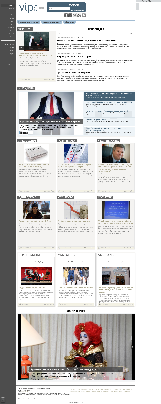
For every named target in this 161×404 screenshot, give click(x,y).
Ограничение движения (75, 391)
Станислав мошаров (118, 391)
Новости (11, 8)
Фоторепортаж (9, 44)
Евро (111, 389)
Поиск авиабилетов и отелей (28, 22)
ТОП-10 (11, 34)
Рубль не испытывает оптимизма (74, 221)
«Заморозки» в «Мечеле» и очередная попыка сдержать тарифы (76, 165)
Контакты (11, 64)
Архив (12, 37)
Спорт (111, 391)
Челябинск (73, 389)
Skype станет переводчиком (32, 287)
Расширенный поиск (77, 10)
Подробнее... (26, 133)
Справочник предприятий (52, 22)
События (11, 30)
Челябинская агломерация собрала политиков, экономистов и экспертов (115, 222)
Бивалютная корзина (105, 391)
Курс (131, 389)
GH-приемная (69, 22)
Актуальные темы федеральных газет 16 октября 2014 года (34, 165)
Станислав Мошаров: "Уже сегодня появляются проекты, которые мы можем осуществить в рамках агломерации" (115, 167)
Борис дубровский (93, 389)
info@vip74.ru (24, 391)
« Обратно (60, 34)
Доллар (120, 389)
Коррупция (93, 391)
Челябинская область (82, 389)
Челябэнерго (115, 389)
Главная (11, 5)
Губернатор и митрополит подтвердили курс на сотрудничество (36, 54)
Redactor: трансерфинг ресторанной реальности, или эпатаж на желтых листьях (116, 289)
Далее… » (132, 33)
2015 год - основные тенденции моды (76, 287)
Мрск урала (106, 389)
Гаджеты (11, 57)
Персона (11, 21)
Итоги (12, 18)
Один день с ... (9, 24)
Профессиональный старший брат (35, 221)
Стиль (12, 50)
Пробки (82, 391)
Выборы (128, 389)
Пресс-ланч (10, 12)
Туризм (12, 47)
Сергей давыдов (126, 391)
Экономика (87, 391)
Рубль (124, 389)
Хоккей (98, 391)
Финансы (11, 27)
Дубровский (100, 389)
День (12, 15)
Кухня (12, 54)
